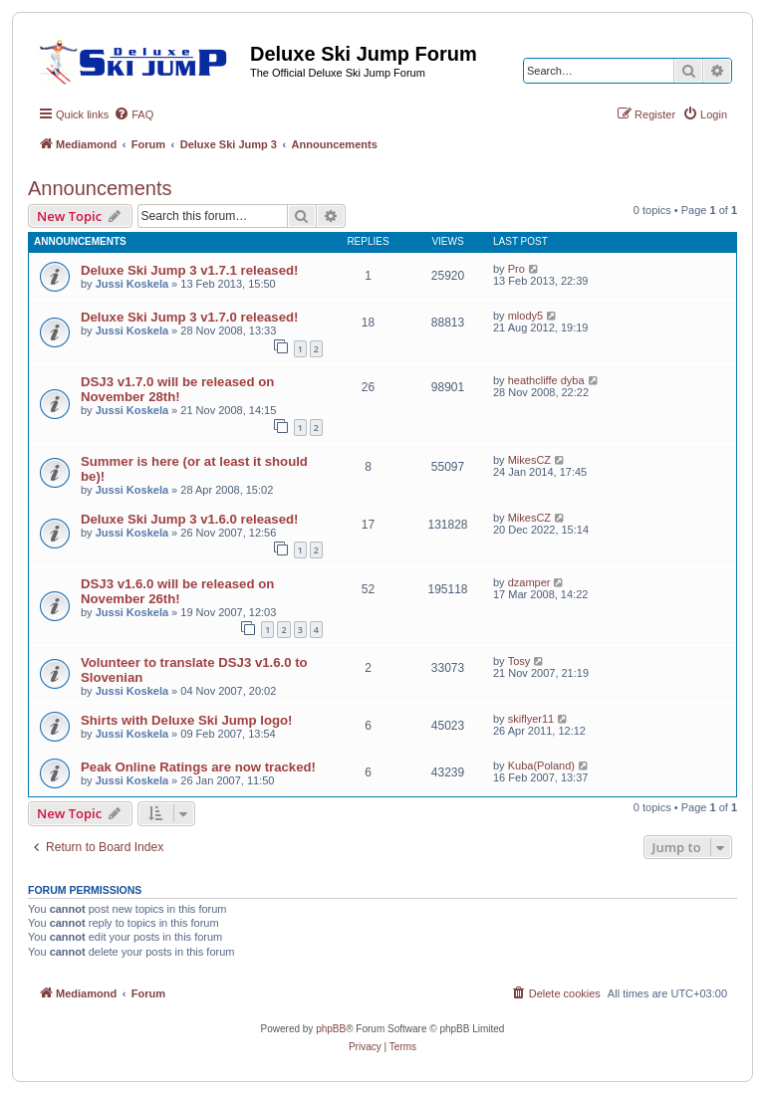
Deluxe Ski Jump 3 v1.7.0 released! (189, 317)
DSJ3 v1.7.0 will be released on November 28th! (177, 389)
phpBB (331, 1028)
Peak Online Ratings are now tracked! (198, 767)
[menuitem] (133, 114)
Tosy (519, 661)
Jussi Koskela (132, 284)
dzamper (529, 582)
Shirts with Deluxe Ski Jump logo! (187, 720)
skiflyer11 (531, 719)
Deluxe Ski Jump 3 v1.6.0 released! (189, 519)
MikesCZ (529, 460)
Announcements (100, 188)
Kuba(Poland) (541, 765)
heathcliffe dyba (546, 380)
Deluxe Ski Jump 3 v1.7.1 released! (189, 270)
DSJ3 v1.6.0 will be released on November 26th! (177, 591)
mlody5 (525, 316)
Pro (516, 269)
